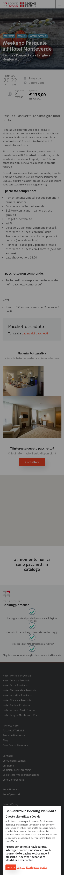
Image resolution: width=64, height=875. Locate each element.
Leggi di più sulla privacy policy (32, 867)
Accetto (11, 867)
